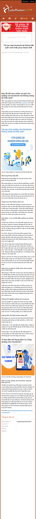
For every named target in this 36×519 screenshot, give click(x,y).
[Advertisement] (18, 72)
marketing (24, 102)
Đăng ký (32, 1)
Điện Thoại (4, 426)
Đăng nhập (25, 1)
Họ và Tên (4, 424)
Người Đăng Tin (6, 421)
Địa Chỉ (3, 428)
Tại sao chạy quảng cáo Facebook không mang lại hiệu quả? (16, 130)
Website (3, 431)
